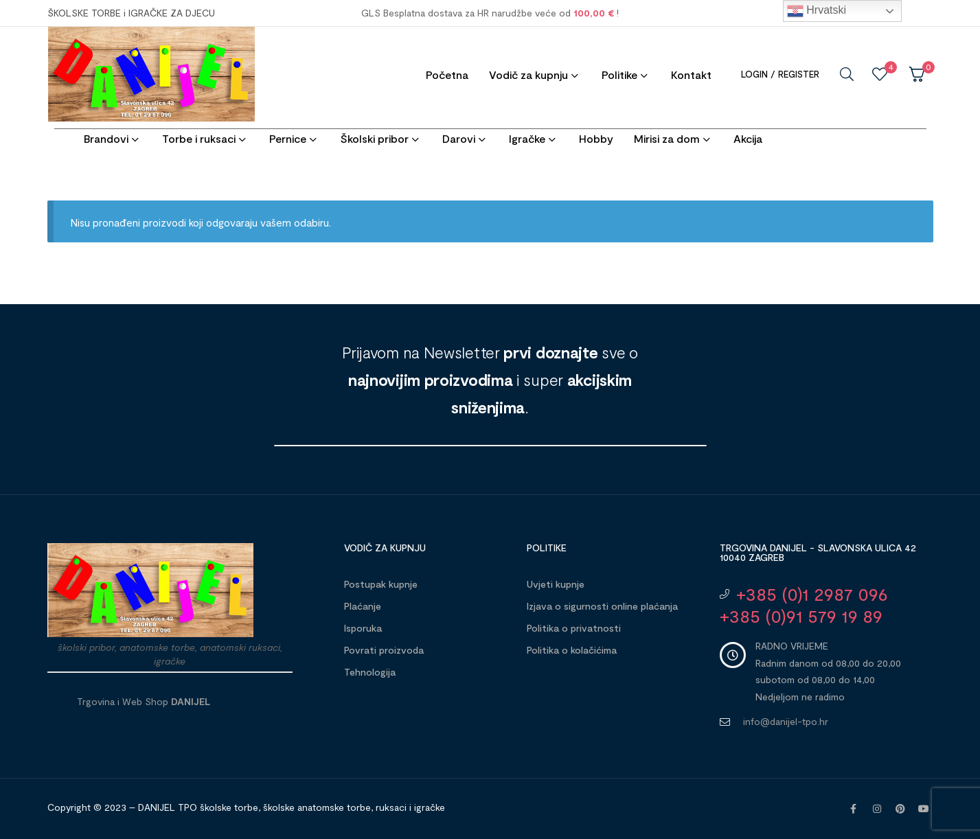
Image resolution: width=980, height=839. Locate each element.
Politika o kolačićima (572, 650)
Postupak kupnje (381, 584)
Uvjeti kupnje (555, 584)
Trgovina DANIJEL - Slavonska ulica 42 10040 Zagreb (818, 552)
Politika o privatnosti (574, 628)
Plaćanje (362, 606)
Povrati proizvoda (384, 650)
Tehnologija (370, 672)
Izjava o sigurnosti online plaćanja (602, 606)
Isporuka (363, 628)
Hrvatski (816, 11)
